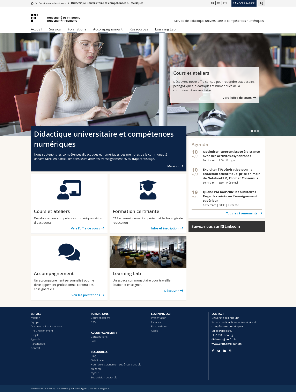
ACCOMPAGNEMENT (104, 333)
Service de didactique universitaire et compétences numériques (219, 21)
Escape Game (159, 326)
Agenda (35, 339)
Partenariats (38, 343)
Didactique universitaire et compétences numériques (107, 3)
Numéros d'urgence (99, 388)
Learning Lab (165, 29)
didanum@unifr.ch (224, 339)
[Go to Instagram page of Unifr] (230, 350)
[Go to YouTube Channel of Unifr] (218, 350)
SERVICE (36, 314)
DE (218, 3)
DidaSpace (97, 360)
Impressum (62, 388)
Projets (35, 335)
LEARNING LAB (161, 314)
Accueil (36, 29)
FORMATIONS (100, 314)
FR (212, 3)
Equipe (35, 322)
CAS (93, 322)
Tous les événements (241, 213)
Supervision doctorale (104, 377)
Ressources (139, 29)
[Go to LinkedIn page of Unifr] (224, 350)
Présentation (158, 318)
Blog (93, 356)
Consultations (99, 336)
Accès (154, 331)
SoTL (94, 341)
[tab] (252, 131)
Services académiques (52, 3)
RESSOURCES (99, 352)
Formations (77, 29)
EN (225, 3)
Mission (173, 166)
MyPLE (95, 373)
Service (55, 29)
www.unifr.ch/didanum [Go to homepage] (227, 343)
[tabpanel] (148, 84)
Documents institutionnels (46, 326)
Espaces (156, 322)
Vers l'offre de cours (237, 97)
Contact (35, 348)
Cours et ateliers (100, 318)
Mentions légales (79, 388)
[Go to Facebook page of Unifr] (213, 350)
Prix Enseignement (42, 331)
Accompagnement (108, 29)
